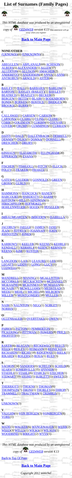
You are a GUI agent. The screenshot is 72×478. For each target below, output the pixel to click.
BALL (21, 88)
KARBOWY (9, 244)
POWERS (46, 332)
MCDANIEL (55, 281)
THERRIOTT (10, 386)
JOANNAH (37, 230)
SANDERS (27, 366)
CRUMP (21, 126)
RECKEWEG (41, 345)
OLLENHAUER (12, 318)
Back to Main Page (36, 39)
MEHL (19, 291)
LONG (35, 264)
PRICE (61, 332)
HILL (22, 200)
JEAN (5, 230)
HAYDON (8, 200)
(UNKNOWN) (31, 54)
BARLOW (55, 88)
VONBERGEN (52, 413)
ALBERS (7, 67)
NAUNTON (21, 305)
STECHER (56, 373)
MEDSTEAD (52, 288)
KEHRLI (59, 244)
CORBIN (39, 122)
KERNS (7, 251)
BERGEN (8, 98)
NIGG (37, 305)
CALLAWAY (10, 115)
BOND (6, 102)
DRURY (27, 143)
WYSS (43, 433)
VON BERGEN (29, 413)
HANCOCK (29, 193)
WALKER (21, 427)
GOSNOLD (40, 179)
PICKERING (10, 332)
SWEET (58, 376)
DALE (19, 136)
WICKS (34, 430)
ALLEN (45, 67)
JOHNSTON (9, 234)
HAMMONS (10, 193)
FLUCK (57, 166)
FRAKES (38, 169)
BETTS (23, 98)
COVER (7, 126)
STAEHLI (8, 373)
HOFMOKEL (33, 203)
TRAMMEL (9, 393)
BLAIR (36, 98)
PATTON (21, 328)
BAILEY (7, 88)
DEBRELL (60, 136)
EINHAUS (8, 153)
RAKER (7, 345)
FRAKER (22, 169)
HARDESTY (31, 196)
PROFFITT (9, 335)
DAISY (6, 136)
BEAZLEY (28, 95)
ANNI (60, 74)
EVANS (28, 156)
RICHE (26, 352)
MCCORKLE (10, 281)
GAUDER (21, 179)
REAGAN (22, 345)
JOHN (53, 230)
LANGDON (9, 261)
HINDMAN (37, 200)
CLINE (39, 119)
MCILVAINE (10, 285)
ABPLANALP (31, 64)
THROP (60, 390)
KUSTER (32, 251)
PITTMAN (29, 332)
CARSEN (29, 115)
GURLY (21, 183)
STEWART (9, 376)
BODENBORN (55, 98)
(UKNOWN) (10, 54)
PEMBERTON (40, 328)
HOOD (33, 207)
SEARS (6, 369)
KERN (42, 247)
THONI (27, 390)
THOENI (28, 386)
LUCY (48, 264)
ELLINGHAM (50, 153)
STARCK (39, 373)
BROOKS (8, 105)
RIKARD (7, 356)
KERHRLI (27, 247)
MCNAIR (8, 288)
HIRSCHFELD (11, 203)
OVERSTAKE (35, 318)
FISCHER (8, 166)
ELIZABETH (27, 153)
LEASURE (39, 261)
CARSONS (9, 119)
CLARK (25, 119)
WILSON (49, 430)
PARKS (6, 328)
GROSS (7, 183)
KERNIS (56, 247)
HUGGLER (51, 207)
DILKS (21, 139)
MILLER (7, 295)
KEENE (44, 244)
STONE (26, 376)
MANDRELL (10, 278)
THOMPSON (10, 390)
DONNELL (53, 139)
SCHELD (44, 366)
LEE (52, 261)
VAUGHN (8, 413)
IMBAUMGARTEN (14, 217)
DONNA (36, 139)
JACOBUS (8, 227)
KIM (19, 251)
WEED (6, 430)
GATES (6, 179)
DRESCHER (10, 143)
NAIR (5, 305)
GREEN (57, 179)
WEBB (62, 427)
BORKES (21, 102)
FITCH (42, 166)
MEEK (6, 291)
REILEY (19, 349)
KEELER (27, 244)
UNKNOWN (10, 403)
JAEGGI (25, 227)
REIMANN (36, 349)
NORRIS (7, 308)
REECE (60, 345)
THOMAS (45, 386)
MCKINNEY (30, 285)
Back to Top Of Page (14, 458)
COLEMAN (21, 122)
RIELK (61, 352)
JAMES (39, 227)
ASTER (44, 78)
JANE (52, 227)
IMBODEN (38, 217)
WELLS (20, 430)
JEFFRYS (19, 230)
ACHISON (53, 64)
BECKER (45, 95)
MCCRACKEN (32, 281)
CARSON (45, 115)
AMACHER (46, 71)
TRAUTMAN (30, 393)
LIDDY (22, 264)
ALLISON (28, 71)
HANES (46, 193)
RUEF (51, 356)
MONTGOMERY (28, 295)
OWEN (53, 318)
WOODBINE (10, 433)
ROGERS (24, 356)
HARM (48, 196)
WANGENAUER (43, 427)
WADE (6, 427)
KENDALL (9, 247)
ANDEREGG (10, 74)
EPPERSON (9, 156)
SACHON (8, 366)
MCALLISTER (49, 278)
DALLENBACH (38, 136)
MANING (29, 278)
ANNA (48, 74)
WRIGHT (28, 433)
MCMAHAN (51, 285)
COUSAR (56, 122)
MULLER (51, 295)
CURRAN (59, 126)
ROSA (38, 356)
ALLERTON (9, 71)
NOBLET (51, 305)
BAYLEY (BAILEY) (31, 91)
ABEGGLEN (10, 64)
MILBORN (52, 291)
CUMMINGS (39, 126)
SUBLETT (42, 376)
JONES (26, 234)
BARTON (8, 91)
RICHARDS (9, 352)
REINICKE (55, 349)
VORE (6, 417)
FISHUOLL (25, 166)
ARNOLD (28, 78)
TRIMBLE (49, 393)
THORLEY (44, 390)
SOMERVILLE (25, 369)
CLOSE (53, 119)
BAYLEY (55, 91)
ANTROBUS (10, 78)
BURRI (23, 105)
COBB (6, 122)
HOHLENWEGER (13, 207)
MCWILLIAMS (30, 288)
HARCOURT (10, 196)
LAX (24, 261)
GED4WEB (26, 29)
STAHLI (23, 373)
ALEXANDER (26, 67)
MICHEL (33, 291)
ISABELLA (57, 217)
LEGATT (7, 264)
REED (6, 349)
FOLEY (7, 169)
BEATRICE (9, 95)
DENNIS (7, 139)
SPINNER (47, 369)
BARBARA (37, 88)
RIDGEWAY (44, 352)
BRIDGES (54, 102)
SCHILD (60, 366)
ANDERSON (31, 74)
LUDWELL (9, 268)
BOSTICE (37, 102)
